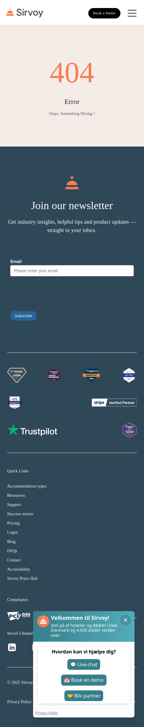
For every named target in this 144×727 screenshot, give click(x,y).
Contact (14, 560)
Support (14, 504)
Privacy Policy (19, 702)
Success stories (20, 514)
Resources (16, 495)
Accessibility (18, 569)
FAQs (12, 551)
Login (12, 532)
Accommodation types (27, 486)
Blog (11, 541)
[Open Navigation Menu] (132, 13)
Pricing (13, 523)
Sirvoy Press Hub (22, 578)
